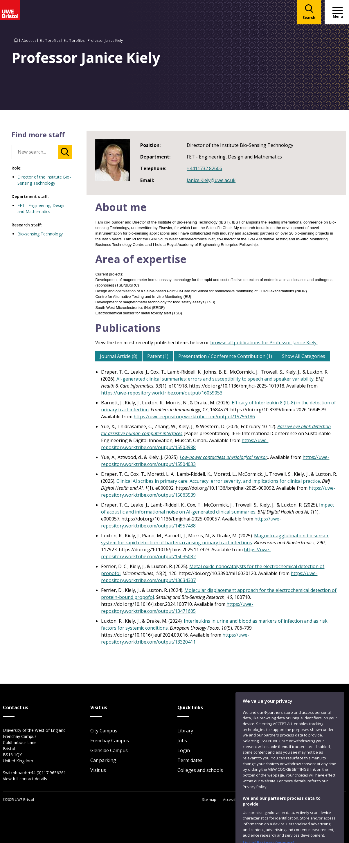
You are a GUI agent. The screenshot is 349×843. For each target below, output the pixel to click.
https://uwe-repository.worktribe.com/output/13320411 (175, 638)
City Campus (103, 730)
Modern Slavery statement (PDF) (314, 799)
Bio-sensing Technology (40, 234)
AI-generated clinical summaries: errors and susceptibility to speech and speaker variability (215, 379)
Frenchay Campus (109, 740)
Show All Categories (303, 356)
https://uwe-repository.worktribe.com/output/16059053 (161, 393)
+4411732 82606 (204, 168)
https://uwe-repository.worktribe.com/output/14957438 (191, 522)
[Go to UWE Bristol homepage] (16, 40)
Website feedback (293, 771)
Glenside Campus (109, 750)
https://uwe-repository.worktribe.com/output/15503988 (184, 444)
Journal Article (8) (118, 356)
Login (183, 750)
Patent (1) (157, 356)
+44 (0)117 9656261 (47, 772)
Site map (209, 799)
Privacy (255, 799)
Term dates (189, 760)
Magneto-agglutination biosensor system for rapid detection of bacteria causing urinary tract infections (215, 539)
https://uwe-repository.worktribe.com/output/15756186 (194, 416)
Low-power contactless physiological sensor (223, 457)
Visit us (98, 770)
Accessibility (233, 799)
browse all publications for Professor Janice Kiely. (263, 342)
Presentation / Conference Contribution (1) (225, 356)
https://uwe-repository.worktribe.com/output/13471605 (177, 607)
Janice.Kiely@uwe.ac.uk (211, 180)
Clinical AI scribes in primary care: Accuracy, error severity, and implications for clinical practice (218, 481)
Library (185, 730)
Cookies (274, 799)
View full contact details (25, 778)
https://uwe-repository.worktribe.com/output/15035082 (186, 553)
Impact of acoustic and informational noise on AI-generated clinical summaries (217, 508)
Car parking (103, 760)
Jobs (182, 740)
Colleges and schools (200, 770)
